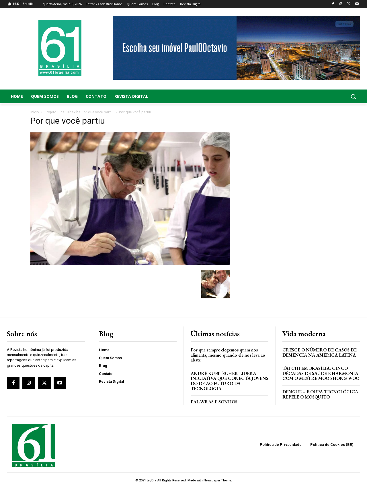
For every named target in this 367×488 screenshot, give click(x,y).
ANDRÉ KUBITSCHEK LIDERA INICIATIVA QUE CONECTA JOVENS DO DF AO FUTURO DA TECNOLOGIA (229, 381)
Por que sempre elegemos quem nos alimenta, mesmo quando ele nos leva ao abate (228, 355)
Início (34, 112)
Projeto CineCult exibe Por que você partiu (79, 112)
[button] (321, 96)
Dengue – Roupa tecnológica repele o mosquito (320, 394)
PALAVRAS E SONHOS (214, 402)
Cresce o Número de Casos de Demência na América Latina (319, 352)
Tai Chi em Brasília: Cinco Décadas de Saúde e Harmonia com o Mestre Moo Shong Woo (320, 373)
